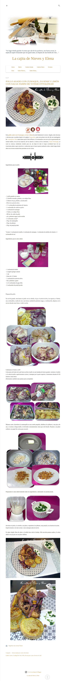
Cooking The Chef (17, 655)
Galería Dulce (40, 67)
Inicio (13, 67)
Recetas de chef (37, 655)
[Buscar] (59, 5)
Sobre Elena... (33, 70)
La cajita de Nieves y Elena (33, 58)
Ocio (12, 70)
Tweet (21, 645)
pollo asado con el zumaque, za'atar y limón (20, 135)
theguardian (32, 137)
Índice (20, 67)
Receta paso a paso (29, 655)
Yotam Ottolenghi (54, 141)
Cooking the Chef (12, 139)
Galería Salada (29, 67)
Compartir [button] (8, 653)
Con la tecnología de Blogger (33, 672)
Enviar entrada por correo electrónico (20, 653)
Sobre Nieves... (22, 70)
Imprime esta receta (14, 645)
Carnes (10, 655)
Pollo (23, 655)
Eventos (50, 67)
